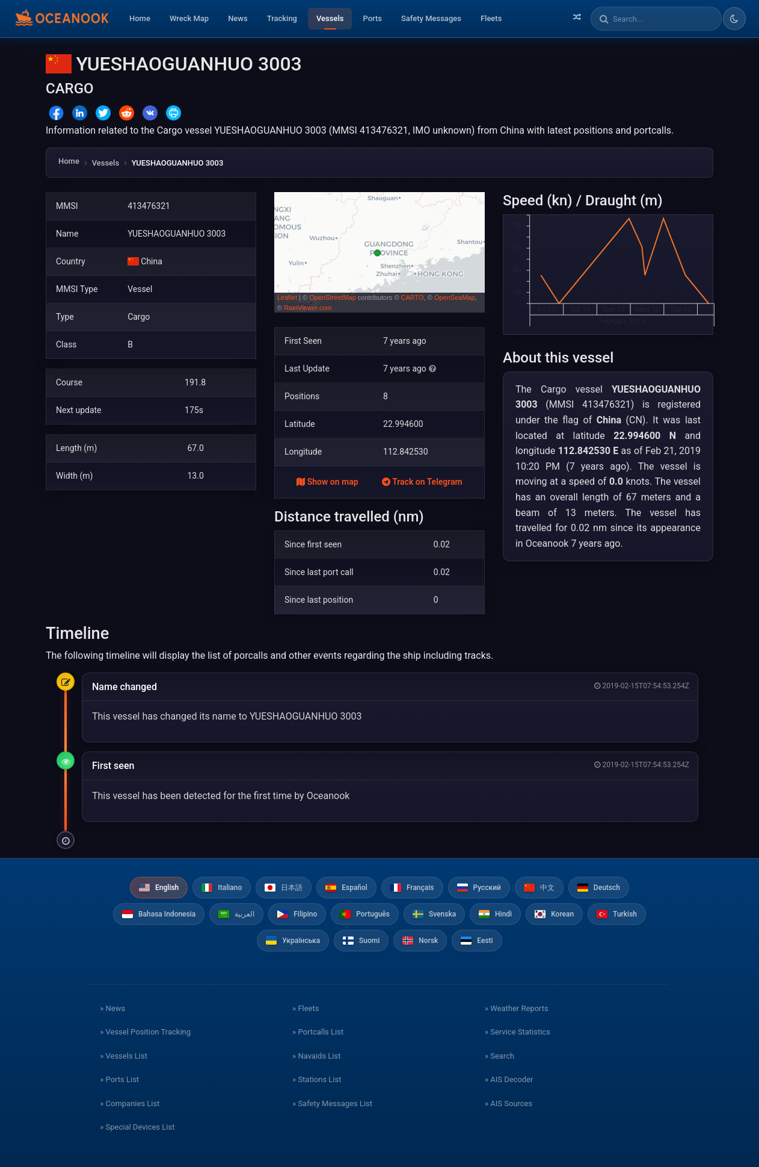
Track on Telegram (422, 482)
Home (139, 18)
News (238, 18)
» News (112, 1008)
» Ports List (119, 1079)
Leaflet (287, 297)
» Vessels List (123, 1055)
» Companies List (129, 1103)
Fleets (491, 18)
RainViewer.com (307, 307)
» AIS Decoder (509, 1079)
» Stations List (316, 1079)
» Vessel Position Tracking (145, 1031)
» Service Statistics (517, 1031)
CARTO (412, 297)
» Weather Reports (517, 1008)
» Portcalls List (317, 1031)
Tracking (282, 18)
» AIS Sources (508, 1103)
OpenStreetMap (332, 297)
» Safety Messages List (332, 1103)
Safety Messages (431, 18)
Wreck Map (189, 18)
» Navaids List (316, 1055)
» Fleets (305, 1008)
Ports (372, 18)
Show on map (327, 482)
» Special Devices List (137, 1126)
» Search (499, 1055)
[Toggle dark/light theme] (734, 18)
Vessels (329, 18)
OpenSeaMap (454, 297)
